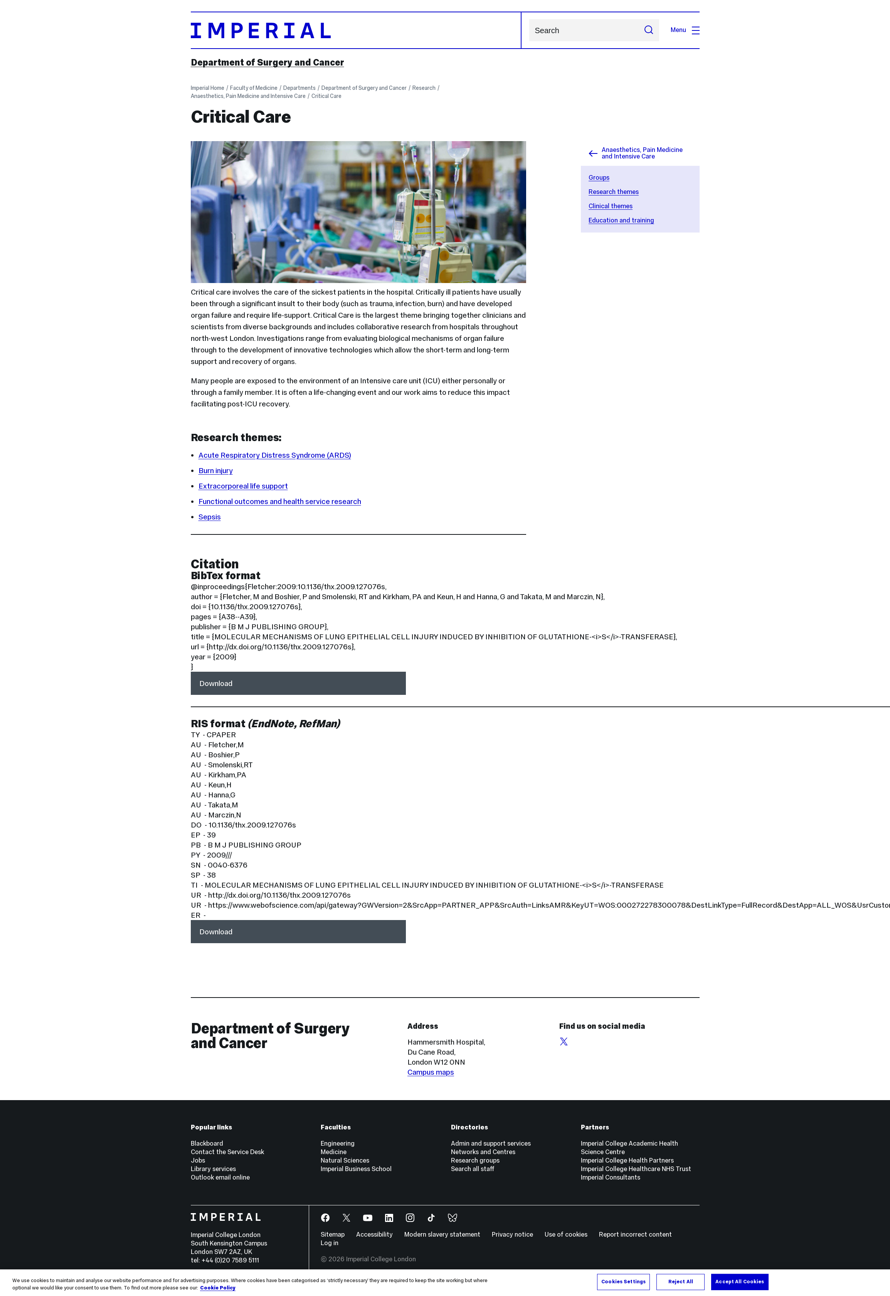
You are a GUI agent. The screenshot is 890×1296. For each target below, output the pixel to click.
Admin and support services (491, 1143)
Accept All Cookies (739, 1282)
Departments (299, 87)
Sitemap (333, 1234)
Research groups (475, 1160)
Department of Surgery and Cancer (267, 62)
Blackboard (207, 1143)
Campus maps (430, 1072)
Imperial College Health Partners (627, 1160)
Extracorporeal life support (243, 485)
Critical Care (326, 96)
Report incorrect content (635, 1234)
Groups (599, 178)
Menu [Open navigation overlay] (685, 30)
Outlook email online (220, 1177)
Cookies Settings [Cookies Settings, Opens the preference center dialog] (623, 1282)
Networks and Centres (483, 1152)
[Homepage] (356, 30)
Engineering (338, 1143)
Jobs (198, 1160)
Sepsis (210, 516)
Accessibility (374, 1234)
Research (424, 87)
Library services (213, 1169)
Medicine (334, 1152)
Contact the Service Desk (227, 1152)
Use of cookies (566, 1234)
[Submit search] (648, 30)
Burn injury (216, 470)
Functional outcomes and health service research (280, 501)
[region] (445, 1282)
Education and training (621, 220)
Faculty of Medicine (254, 87)
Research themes (614, 192)
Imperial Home (207, 87)
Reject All (680, 1282)
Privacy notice (512, 1234)
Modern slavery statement (442, 1234)
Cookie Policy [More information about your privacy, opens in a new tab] (218, 1288)
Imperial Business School (356, 1169)
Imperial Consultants (610, 1177)
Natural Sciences (345, 1160)
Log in (329, 1243)
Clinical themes (611, 206)
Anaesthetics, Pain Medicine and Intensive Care (248, 96)
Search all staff (473, 1169)
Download (215, 683)
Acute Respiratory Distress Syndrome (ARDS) (275, 455)
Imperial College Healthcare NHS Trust (636, 1169)
